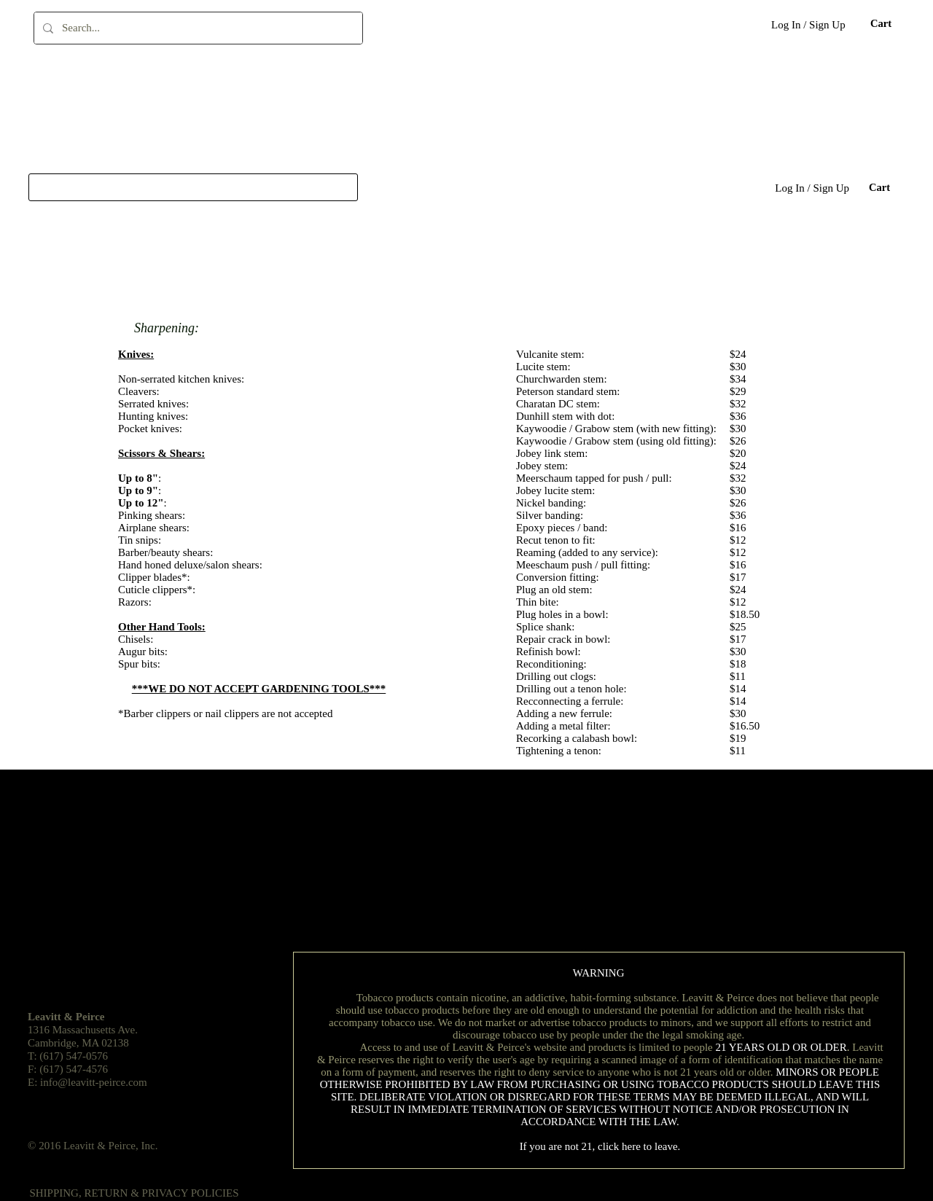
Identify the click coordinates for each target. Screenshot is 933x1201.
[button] (880, 23)
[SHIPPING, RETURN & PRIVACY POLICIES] (134, 1193)
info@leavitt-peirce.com (93, 1082)
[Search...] (197, 28)
